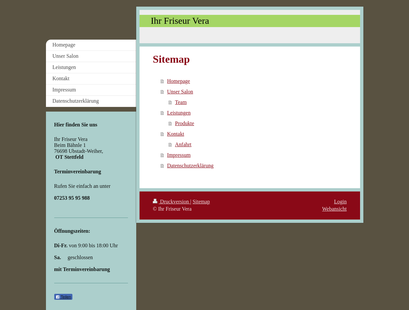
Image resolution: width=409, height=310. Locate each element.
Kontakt (175, 134)
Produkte (184, 123)
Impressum (178, 155)
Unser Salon (180, 91)
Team (180, 102)
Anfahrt (183, 144)
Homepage (178, 81)
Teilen (63, 297)
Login (340, 201)
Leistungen (178, 113)
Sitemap (201, 201)
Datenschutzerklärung (190, 165)
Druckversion (171, 201)
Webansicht (334, 209)
